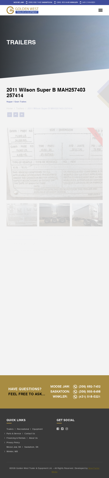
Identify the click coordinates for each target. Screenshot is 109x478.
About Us (33, 438)
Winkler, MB (12, 452)
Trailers (10, 429)
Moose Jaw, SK (14, 447)
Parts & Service (14, 434)
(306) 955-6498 (62, 2)
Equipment (37, 429)
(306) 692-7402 (33, 2)
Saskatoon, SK (31, 447)
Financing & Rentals (16, 438)
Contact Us (30, 434)
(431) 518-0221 (87, 2)
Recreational (23, 429)
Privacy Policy (13, 443)
